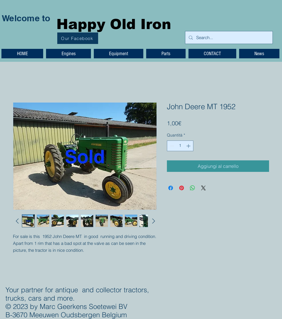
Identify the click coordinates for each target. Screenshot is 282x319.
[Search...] (228, 37)
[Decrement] (171, 146)
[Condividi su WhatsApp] (192, 188)
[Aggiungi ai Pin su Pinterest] (181, 188)
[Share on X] (203, 188)
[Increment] (189, 146)
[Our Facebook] (77, 38)
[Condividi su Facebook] (170, 188)
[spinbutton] (180, 146)
